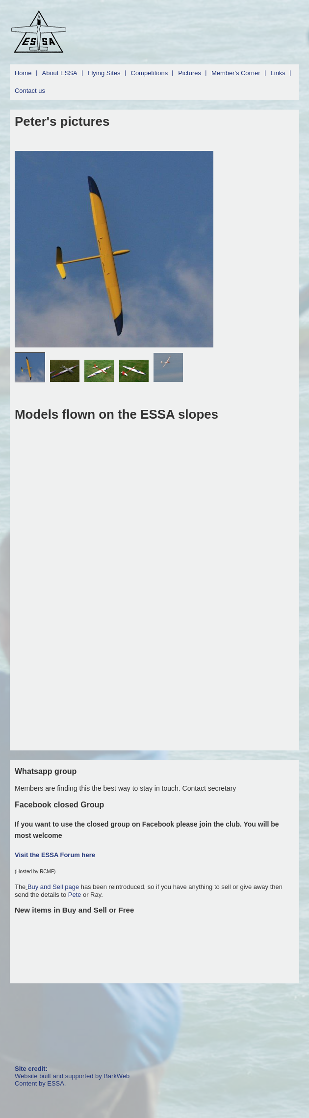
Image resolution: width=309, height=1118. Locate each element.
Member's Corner (235, 73)
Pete (74, 894)
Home (23, 73)
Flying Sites (104, 73)
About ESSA (59, 73)
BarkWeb (116, 1076)
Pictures (189, 73)
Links (278, 73)
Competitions (149, 73)
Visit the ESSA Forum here (55, 855)
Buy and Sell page (54, 886)
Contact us (30, 90)
